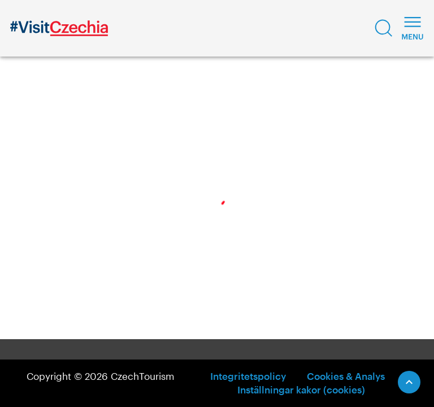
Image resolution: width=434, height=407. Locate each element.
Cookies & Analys (346, 376)
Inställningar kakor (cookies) (301, 389)
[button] (384, 28)
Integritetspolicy (248, 376)
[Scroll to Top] (409, 382)
